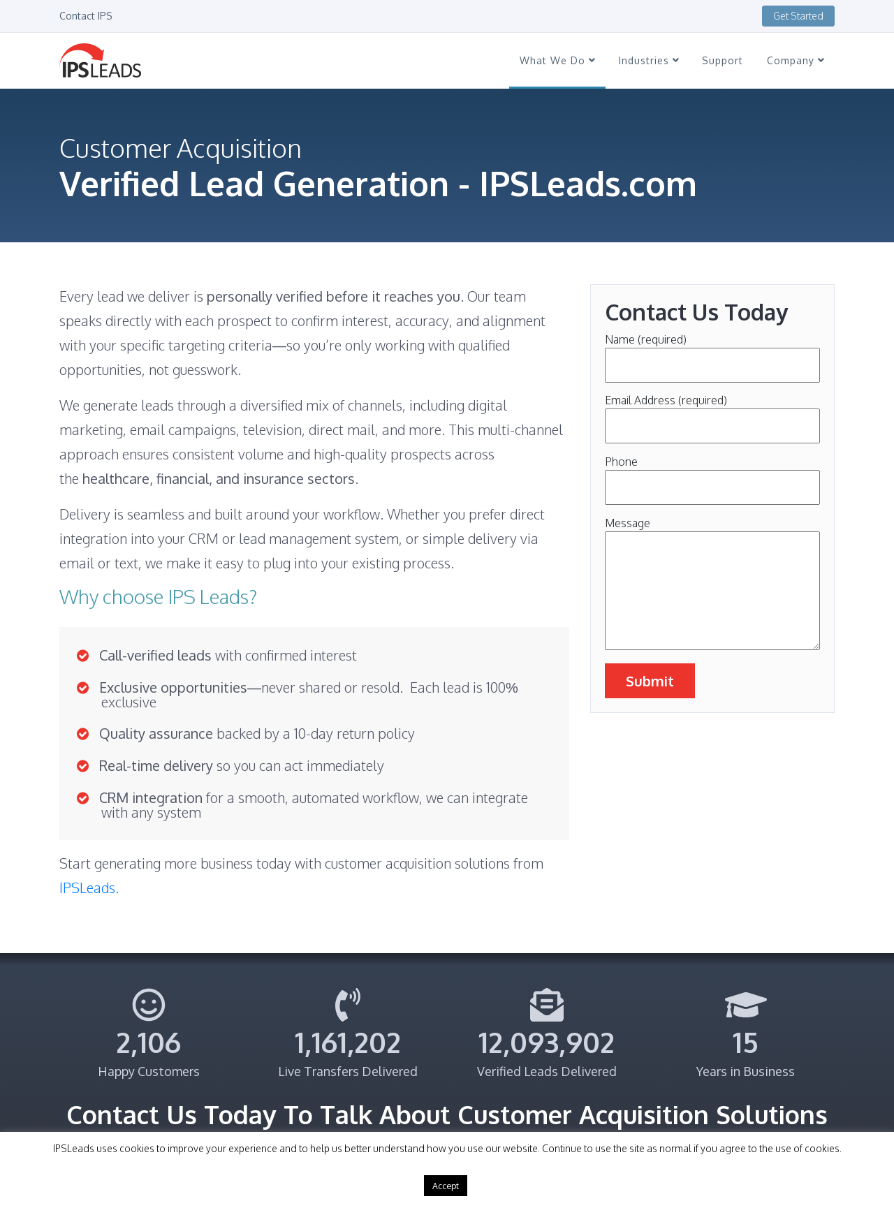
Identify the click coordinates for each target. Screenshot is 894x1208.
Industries (649, 60)
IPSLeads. (89, 887)
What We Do (557, 60)
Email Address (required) (712, 413)
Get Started (798, 16)
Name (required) (712, 352)
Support (722, 60)
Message (712, 584)
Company (795, 60)
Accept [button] (445, 1185)
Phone (712, 474)
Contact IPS (85, 16)
